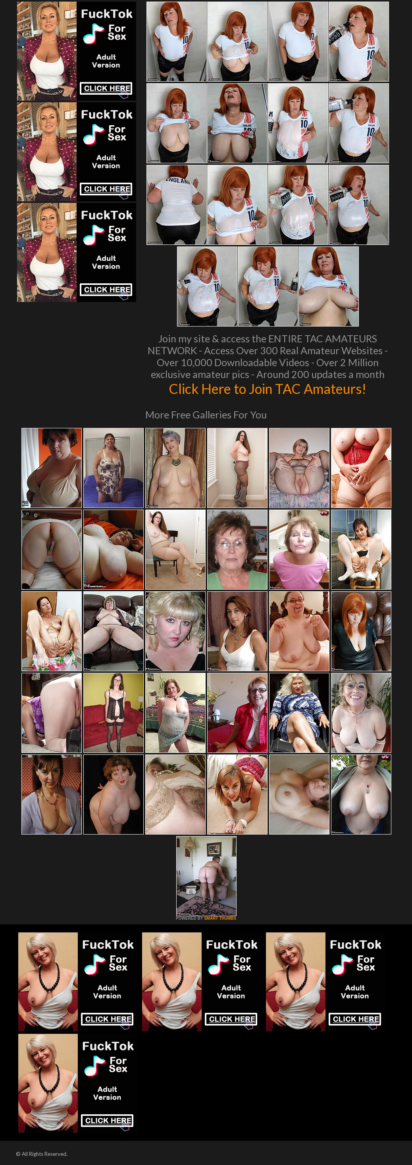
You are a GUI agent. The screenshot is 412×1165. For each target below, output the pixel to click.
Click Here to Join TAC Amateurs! (268, 388)
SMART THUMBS (220, 918)
